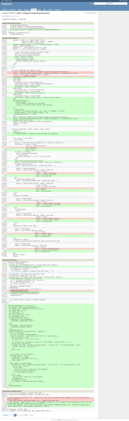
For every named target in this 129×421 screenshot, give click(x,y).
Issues (34, 9)
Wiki (44, 9)
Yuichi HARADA (5, 16)
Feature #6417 (8, 13)
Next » (26, 415)
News (39, 9)
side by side (21, 19)
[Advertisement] (108, 42)
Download (12, 9)
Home (2, 0)
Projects (7, 0)
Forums (50, 9)
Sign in (121, 0)
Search (91, 3)
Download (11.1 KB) (91, 13)
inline (14, 19)
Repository (58, 9)
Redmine (59, 419)
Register (125, 0)
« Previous (5, 415)
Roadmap (27, 9)
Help (10, 0)
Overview (4, 9)
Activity (20, 9)
